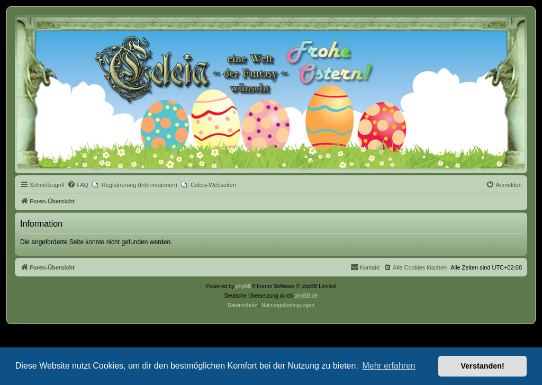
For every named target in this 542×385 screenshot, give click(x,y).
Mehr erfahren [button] (388, 365)
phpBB (243, 286)
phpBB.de (306, 296)
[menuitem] (77, 184)
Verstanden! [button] (482, 366)
